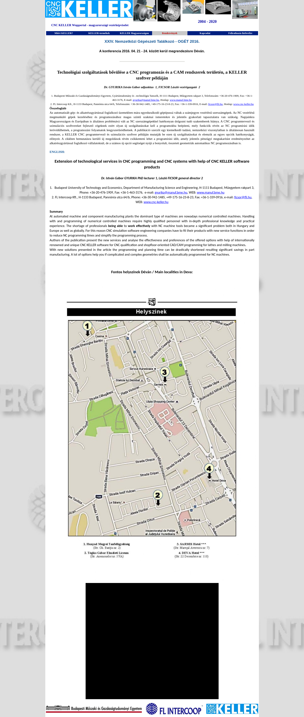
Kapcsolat (205, 33)
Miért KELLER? (63, 33)
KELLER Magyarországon (134, 33)
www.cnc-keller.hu (243, 104)
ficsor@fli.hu (215, 104)
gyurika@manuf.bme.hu (146, 99)
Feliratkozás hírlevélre (240, 33)
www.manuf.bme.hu (181, 99)
